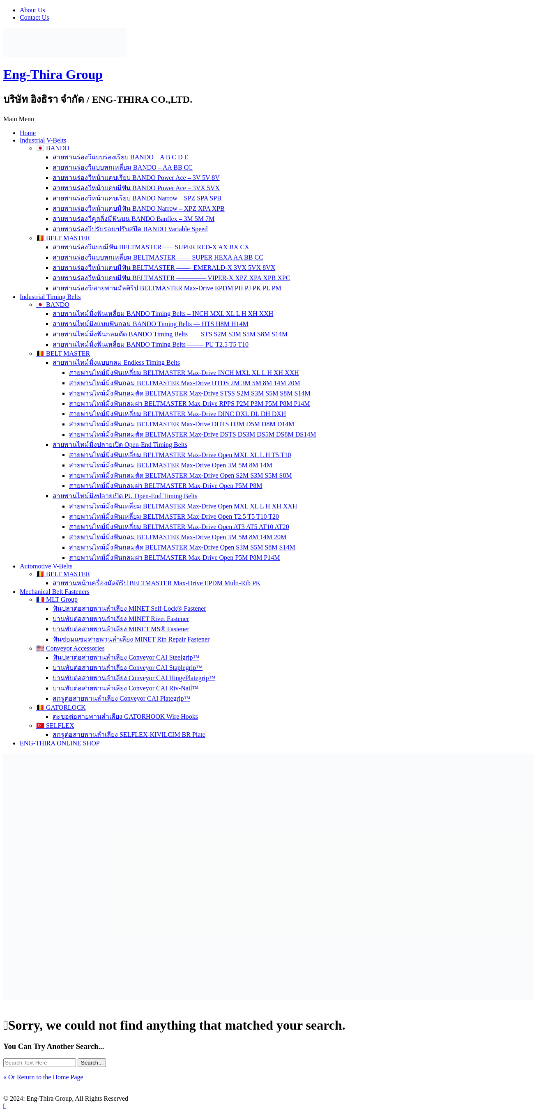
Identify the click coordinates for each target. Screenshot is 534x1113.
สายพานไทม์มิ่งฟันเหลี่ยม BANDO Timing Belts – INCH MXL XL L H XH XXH (163, 313)
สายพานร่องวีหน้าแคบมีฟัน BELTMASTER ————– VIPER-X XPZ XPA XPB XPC (171, 277)
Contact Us (34, 17)
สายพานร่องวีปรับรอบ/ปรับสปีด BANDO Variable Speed (130, 228)
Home (28, 132)
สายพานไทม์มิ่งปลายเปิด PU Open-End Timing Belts (125, 495)
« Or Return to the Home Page (43, 1077)
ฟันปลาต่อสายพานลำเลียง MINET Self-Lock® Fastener (129, 608)
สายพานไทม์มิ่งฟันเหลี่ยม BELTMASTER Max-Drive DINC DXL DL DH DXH (177, 413)
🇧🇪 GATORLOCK (61, 707)
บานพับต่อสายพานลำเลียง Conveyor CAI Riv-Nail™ (125, 688)
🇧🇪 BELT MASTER (63, 238)
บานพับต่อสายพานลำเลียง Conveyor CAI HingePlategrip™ (134, 677)
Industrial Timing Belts (50, 296)
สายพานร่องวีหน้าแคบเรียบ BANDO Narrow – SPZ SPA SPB (137, 198)
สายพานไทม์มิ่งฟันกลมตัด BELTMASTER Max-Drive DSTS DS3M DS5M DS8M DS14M (192, 434)
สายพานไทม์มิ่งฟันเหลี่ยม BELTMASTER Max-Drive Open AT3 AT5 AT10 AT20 (179, 526)
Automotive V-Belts (46, 566)
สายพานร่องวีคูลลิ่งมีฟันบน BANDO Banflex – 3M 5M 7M (133, 218)
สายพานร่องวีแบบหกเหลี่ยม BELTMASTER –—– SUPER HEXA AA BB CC (158, 257)
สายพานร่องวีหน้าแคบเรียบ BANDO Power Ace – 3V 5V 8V (136, 177)
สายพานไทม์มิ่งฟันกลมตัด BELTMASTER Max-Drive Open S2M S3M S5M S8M (180, 475)
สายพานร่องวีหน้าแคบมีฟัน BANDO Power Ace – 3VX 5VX (136, 187)
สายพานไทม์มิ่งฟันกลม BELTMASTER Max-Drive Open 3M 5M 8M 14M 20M (177, 537)
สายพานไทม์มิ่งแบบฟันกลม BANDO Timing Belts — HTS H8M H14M (151, 323)
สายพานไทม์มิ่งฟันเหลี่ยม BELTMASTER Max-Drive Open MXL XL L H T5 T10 (180, 454)
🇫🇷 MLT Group (57, 599)
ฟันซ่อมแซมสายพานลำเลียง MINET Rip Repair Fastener (131, 639)
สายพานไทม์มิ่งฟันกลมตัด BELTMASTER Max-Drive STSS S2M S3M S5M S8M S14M (190, 393)
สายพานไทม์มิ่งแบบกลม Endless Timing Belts (116, 362)
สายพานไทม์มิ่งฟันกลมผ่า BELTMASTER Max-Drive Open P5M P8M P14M (174, 557)
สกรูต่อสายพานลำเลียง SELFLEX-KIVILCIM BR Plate (129, 734)
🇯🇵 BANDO (52, 148)
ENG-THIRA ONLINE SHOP (60, 743)
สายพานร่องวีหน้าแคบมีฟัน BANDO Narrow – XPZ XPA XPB (139, 208)
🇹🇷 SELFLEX (55, 725)
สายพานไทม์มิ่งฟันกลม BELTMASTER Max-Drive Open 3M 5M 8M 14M (170, 465)
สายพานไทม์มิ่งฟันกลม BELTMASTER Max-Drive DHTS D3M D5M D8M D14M (181, 424)
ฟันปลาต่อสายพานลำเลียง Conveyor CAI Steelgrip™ (126, 657)
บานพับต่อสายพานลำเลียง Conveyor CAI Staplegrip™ (128, 667)
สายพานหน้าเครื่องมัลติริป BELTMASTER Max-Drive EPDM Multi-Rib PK (156, 582)
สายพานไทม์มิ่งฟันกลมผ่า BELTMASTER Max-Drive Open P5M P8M (165, 485)
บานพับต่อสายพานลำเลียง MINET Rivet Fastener (121, 618)
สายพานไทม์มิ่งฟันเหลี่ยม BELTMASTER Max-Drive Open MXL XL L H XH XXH (183, 506)
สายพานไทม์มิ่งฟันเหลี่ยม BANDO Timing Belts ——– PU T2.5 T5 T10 (151, 344)
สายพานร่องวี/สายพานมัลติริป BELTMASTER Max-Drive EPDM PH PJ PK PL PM (167, 288)
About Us (32, 10)
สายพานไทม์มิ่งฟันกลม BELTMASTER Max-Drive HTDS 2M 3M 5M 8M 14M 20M (184, 382)
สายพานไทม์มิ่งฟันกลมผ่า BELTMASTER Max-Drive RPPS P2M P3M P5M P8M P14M (189, 403)
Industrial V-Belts (43, 140)
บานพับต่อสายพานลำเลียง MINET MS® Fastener (121, 628)
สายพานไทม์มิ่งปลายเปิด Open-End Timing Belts (120, 444)
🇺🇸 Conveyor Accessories (70, 648)
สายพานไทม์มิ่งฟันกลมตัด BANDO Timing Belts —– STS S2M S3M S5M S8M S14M (170, 334)
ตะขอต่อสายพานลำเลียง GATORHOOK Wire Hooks (125, 716)
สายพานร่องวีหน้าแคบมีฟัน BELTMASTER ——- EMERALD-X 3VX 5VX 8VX (164, 267)
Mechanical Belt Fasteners (55, 591)
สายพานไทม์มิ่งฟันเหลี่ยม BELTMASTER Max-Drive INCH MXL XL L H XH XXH (184, 372)
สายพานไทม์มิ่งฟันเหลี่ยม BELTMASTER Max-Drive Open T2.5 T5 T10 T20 (174, 516)
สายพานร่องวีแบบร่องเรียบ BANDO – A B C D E (120, 157)
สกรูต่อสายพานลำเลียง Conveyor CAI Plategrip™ (121, 698)
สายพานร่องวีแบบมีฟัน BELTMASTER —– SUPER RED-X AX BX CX (151, 247)
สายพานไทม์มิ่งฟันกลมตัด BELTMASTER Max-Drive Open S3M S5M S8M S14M (182, 547)
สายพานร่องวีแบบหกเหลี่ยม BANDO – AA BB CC (123, 167)
